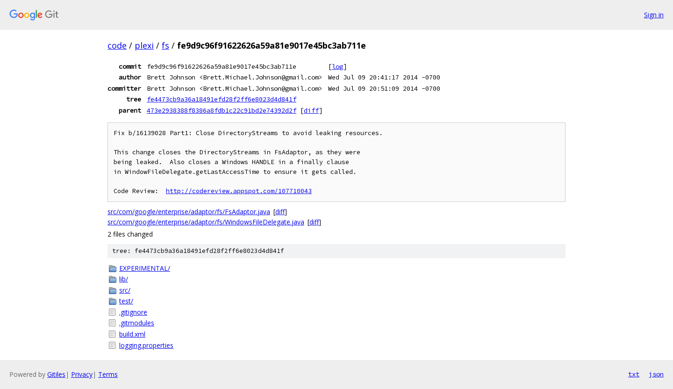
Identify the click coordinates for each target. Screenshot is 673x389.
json (656, 374)
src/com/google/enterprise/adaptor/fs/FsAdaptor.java (188, 211)
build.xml (132, 334)
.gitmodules (136, 322)
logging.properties (146, 345)
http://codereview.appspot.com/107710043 (239, 191)
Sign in (654, 14)
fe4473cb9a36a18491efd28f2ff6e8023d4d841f (221, 99)
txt (633, 374)
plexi (144, 45)
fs (165, 45)
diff (311, 110)
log (337, 66)
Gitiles (56, 374)
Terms (108, 374)
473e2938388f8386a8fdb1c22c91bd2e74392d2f (221, 110)
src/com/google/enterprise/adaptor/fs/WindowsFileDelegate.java (205, 221)
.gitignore (133, 312)
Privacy (82, 374)
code (117, 45)
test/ (126, 300)
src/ (124, 290)
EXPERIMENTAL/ (144, 268)
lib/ (123, 278)
